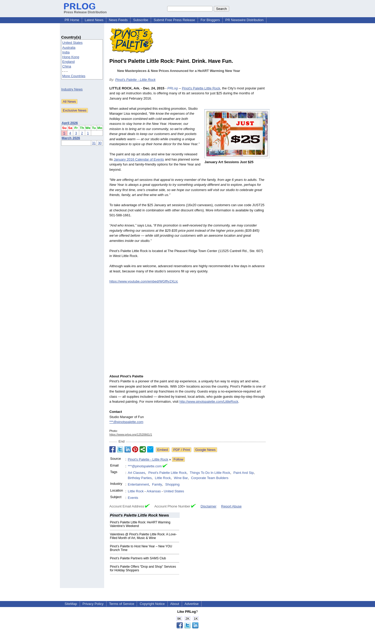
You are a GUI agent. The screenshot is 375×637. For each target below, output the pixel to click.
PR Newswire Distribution (244, 20)
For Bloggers (210, 20)
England (68, 62)
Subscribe (140, 20)
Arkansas (154, 491)
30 (100, 143)
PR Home (72, 20)
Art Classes (136, 473)
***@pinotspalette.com (126, 422)
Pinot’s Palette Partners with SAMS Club (138, 558)
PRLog (172, 88)
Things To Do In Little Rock (210, 473)
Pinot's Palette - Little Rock (135, 80)
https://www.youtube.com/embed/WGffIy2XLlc (143, 281)
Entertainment (138, 484)
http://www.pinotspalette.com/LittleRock (208, 401)
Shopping (172, 484)
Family (157, 484)
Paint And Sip (243, 473)
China (66, 66)
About (174, 604)
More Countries (73, 76)
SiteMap (71, 604)
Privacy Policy (93, 604)
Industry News (72, 89)
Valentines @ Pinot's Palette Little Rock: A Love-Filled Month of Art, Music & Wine (143, 536)
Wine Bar (181, 478)
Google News (205, 450)
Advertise (192, 604)
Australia (69, 48)
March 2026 (71, 138)
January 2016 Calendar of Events (139, 159)
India (66, 52)
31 (94, 143)
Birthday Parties (140, 478)
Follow (178, 459)
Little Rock (163, 478)
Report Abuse (231, 506)
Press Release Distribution (85, 10)
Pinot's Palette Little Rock (201, 88)
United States (72, 43)
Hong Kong (70, 57)
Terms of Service (121, 604)
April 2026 (70, 123)
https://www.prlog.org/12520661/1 (130, 434)
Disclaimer (208, 506)
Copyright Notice (152, 604)
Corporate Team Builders (209, 478)
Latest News (94, 20)
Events (133, 498)
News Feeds (118, 20)
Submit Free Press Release (174, 20)
